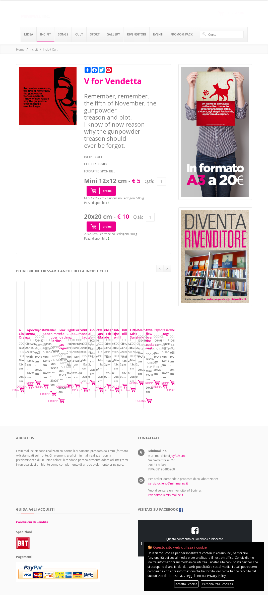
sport (95, 34)
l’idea (28, 34)
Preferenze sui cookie (198, 524)
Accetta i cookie (186, 584)
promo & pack (181, 34)
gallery (113, 34)
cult (79, 34)
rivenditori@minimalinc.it (165, 476)
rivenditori (136, 34)
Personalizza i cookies (217, 584)
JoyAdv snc (178, 436)
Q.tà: (149, 181)
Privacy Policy (216, 576)
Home (20, 49)
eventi (158, 34)
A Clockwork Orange (34, 358)
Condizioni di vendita (32, 503)
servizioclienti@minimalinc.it (168, 464)
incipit (45, 34)
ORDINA (82, 382)
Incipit (34, 49)
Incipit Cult (50, 49)
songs (63, 34)
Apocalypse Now (113, 358)
